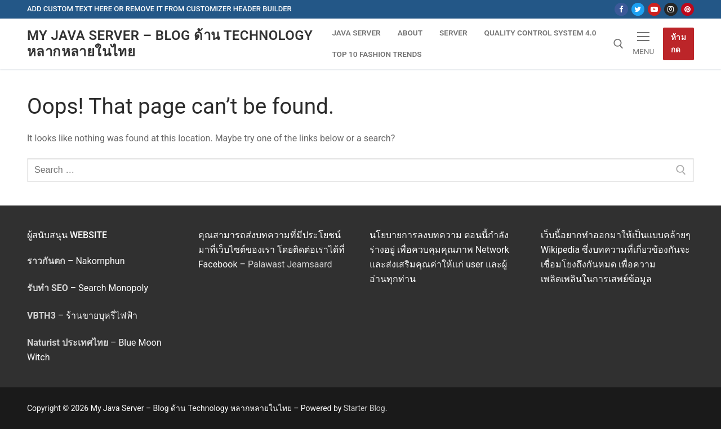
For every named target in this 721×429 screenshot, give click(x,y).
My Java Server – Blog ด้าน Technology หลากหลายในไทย (170, 44)
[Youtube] (654, 9)
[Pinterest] (687, 9)
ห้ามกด (679, 43)
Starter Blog (364, 408)
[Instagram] (670, 9)
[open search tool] (618, 44)
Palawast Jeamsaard (290, 264)
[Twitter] (637, 9)
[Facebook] (621, 9)
